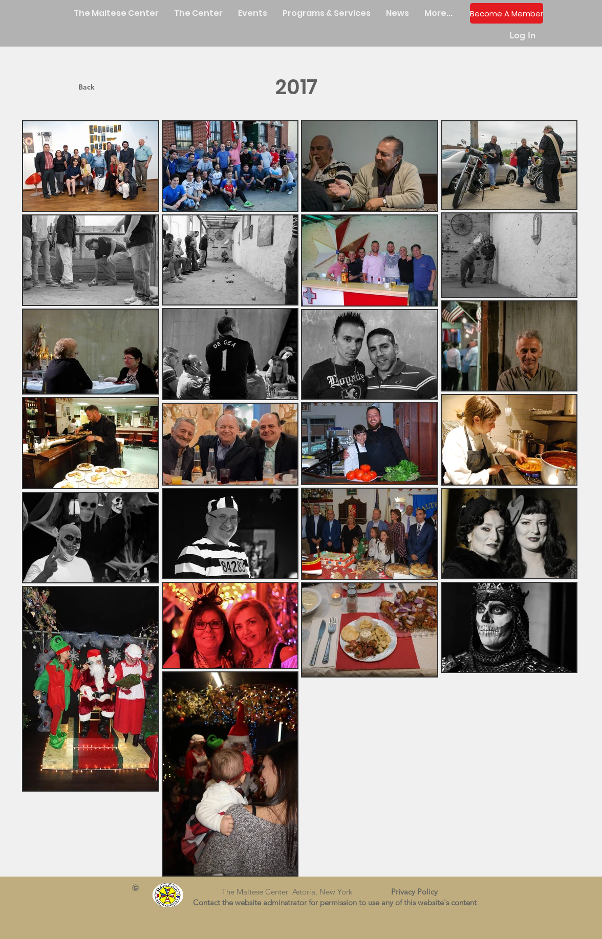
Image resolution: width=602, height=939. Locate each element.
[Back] (86, 87)
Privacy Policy (418, 892)
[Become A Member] (506, 13)
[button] (198, 13)
